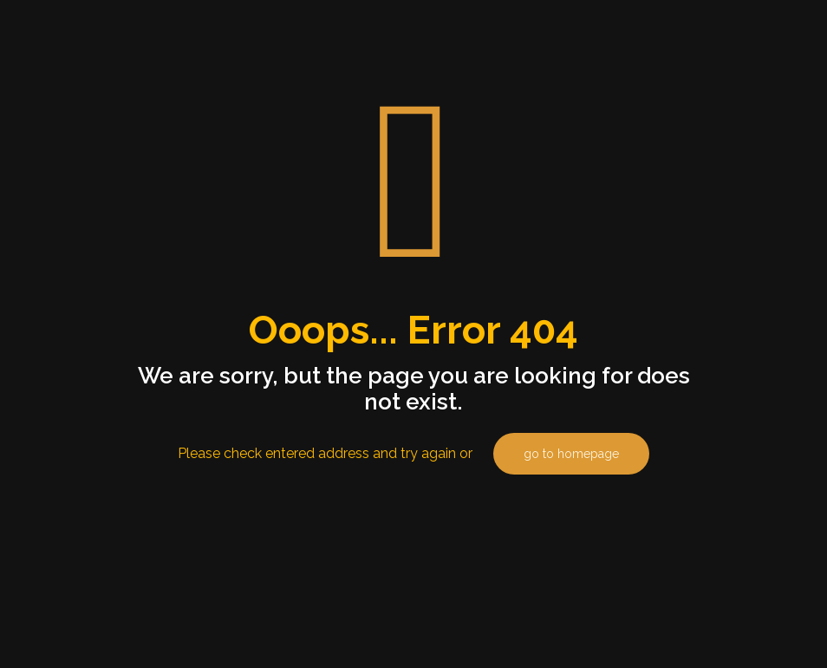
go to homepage (571, 454)
